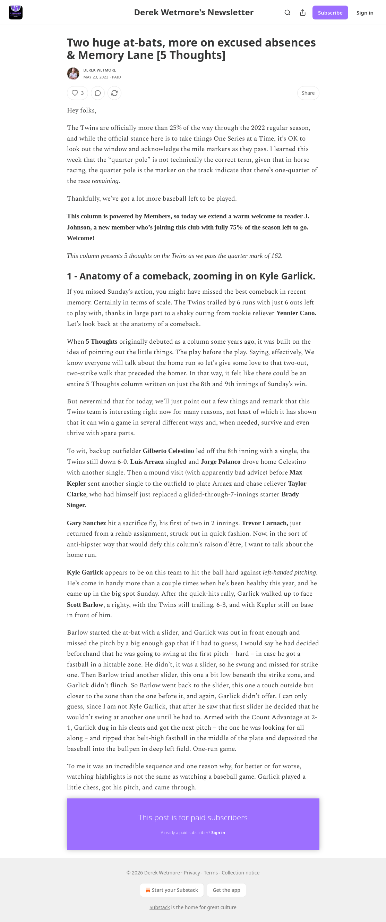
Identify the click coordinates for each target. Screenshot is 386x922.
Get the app (226, 890)
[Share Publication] (303, 12)
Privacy (192, 872)
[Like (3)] (77, 93)
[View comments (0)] (98, 93)
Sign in (365, 12)
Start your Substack (171, 890)
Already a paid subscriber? (193, 833)
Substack (159, 907)
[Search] (287, 12)
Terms (211, 872)
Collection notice (240, 872)
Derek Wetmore (100, 70)
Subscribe (330, 12)
